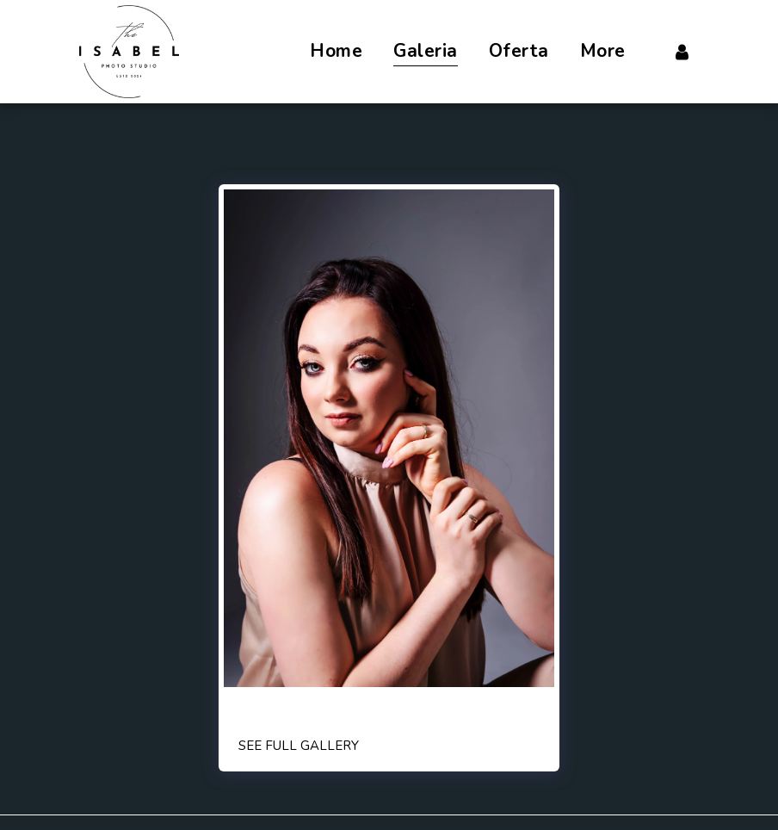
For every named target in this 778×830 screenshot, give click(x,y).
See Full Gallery (298, 745)
